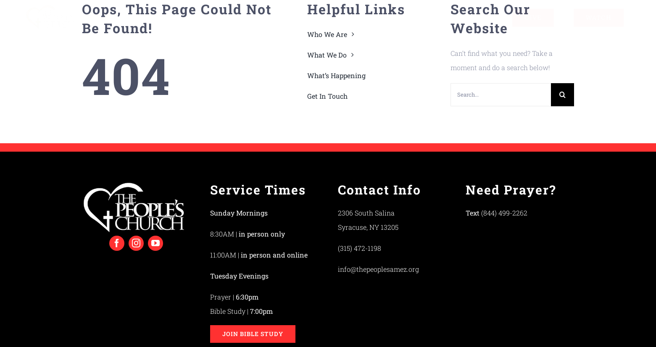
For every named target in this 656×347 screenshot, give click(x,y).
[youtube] (155, 243)
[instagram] (136, 243)
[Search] (562, 94)
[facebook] (116, 243)
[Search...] (501, 94)
